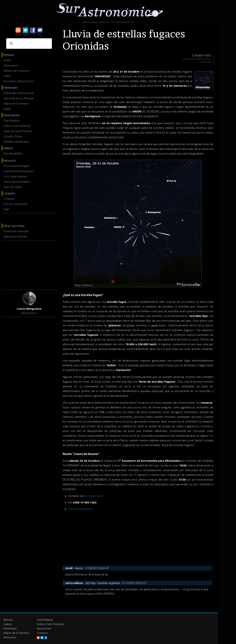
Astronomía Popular (80, 509)
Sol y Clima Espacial (15, 176)
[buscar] (28, 43)
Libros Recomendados (17, 181)
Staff (6, 209)
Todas (7, 60)
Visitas (7, 76)
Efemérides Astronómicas (19, 93)
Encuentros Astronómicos (19, 81)
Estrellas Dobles (13, 136)
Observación (11, 65)
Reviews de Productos (16, 70)
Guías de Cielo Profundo (18, 131)
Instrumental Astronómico (19, 171)
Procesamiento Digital (16, 166)
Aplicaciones (44, 628)
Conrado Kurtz (94, 496)
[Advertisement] (29, 264)
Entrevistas (10, 637)
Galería (8, 624)
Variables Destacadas (16, 141)
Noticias (8, 620)
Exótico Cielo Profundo (17, 126)
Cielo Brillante (12, 120)
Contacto (9, 198)
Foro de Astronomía (15, 204)
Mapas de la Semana (16, 103)
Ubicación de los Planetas (19, 98)
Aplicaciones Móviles (16, 236)
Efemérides (10, 628)
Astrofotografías (13, 153)
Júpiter (7, 108)
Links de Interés (13, 187)
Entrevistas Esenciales (16, 231)
